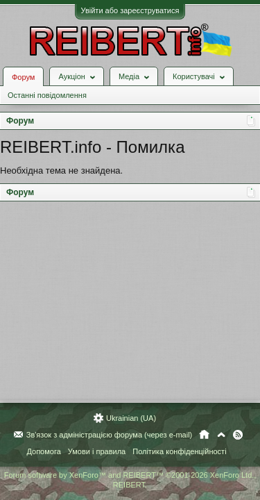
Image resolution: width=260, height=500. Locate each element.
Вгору (221, 435)
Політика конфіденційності (179, 451)
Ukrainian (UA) (131, 418)
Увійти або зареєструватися (130, 10)
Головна (204, 435)
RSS (238, 435)
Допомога (43, 451)
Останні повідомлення (47, 95)
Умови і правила (96, 451)
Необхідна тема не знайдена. (61, 170)
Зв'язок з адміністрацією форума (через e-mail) (109, 435)
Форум (23, 77)
